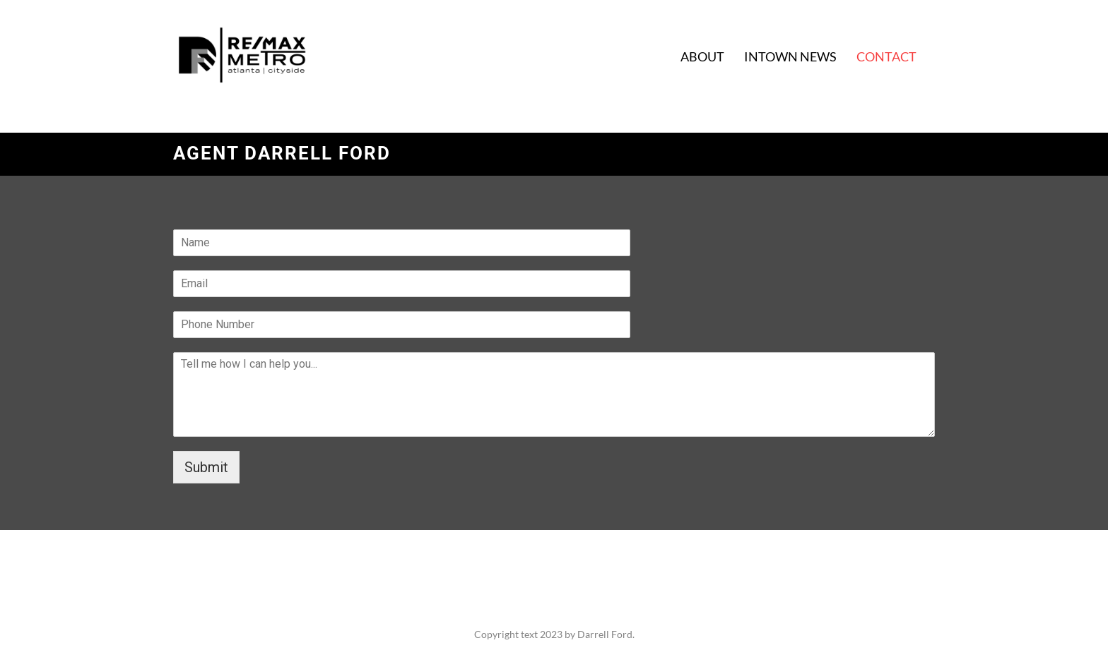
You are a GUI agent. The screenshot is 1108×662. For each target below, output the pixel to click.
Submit (206, 467)
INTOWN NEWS (790, 56)
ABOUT (702, 56)
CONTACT (886, 56)
